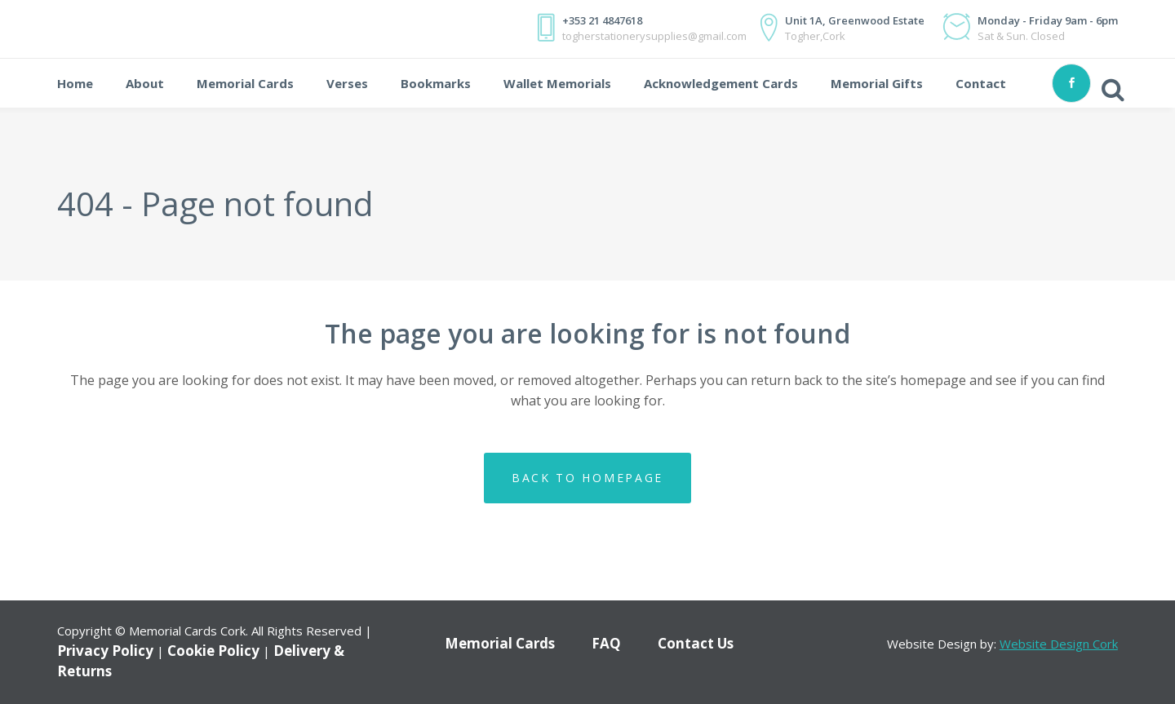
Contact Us (696, 643)
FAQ (606, 643)
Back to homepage (587, 477)
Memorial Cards (500, 643)
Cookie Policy (213, 650)
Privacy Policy (105, 650)
